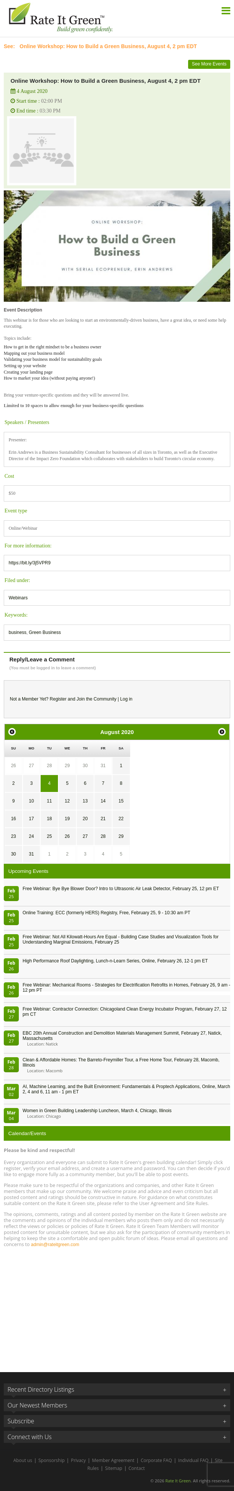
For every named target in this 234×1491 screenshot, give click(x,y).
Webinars (18, 597)
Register (58, 699)
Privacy (78, 1460)
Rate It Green (177, 1480)
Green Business (45, 632)
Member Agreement (113, 1460)
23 (13, 836)
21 (102, 818)
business (17, 632)
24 (31, 836)
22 (121, 818)
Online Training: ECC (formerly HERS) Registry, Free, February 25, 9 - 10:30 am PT (106, 912)
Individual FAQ (193, 1460)
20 (85, 818)
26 (13, 765)
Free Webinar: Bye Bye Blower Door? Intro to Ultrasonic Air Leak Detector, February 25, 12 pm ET (121, 888)
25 (49, 836)
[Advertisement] (117, 1306)
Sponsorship (51, 1460)
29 (67, 765)
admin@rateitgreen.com (55, 1244)
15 (121, 801)
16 (13, 818)
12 (67, 801)
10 (31, 801)
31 (102, 765)
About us (22, 1460)
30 (85, 765)
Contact (137, 1468)
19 (67, 818)
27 (31, 765)
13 (85, 801)
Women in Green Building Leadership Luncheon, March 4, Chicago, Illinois (97, 1110)
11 (49, 801)
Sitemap (113, 1468)
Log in (126, 699)
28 (49, 765)
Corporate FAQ (156, 1460)
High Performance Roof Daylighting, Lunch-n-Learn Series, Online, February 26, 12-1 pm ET (115, 961)
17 (31, 818)
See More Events (209, 64)
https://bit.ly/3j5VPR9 (29, 562)
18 (49, 818)
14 (102, 801)
